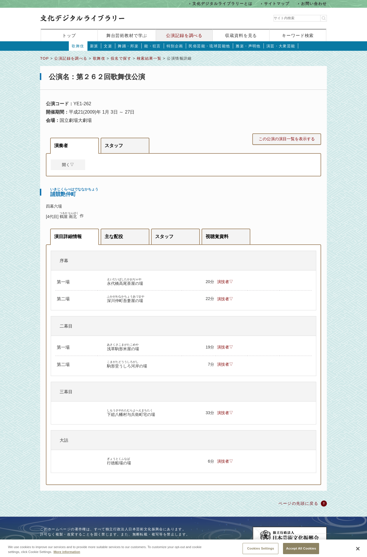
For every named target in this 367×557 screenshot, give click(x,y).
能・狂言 (152, 46)
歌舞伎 (78, 46)
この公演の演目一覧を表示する (287, 139)
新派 (94, 46)
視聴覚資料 (217, 236)
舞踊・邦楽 (128, 46)
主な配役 (114, 236)
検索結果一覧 (149, 58)
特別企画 (175, 46)
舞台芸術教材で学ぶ (126, 35)
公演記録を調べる (184, 35)
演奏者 (61, 145)
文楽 (108, 46)
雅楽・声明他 (248, 46)
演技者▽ (225, 281)
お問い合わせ (314, 3)
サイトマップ (277, 3)
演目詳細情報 (68, 236)
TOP (44, 58)
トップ (69, 35)
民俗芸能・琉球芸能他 (209, 46)
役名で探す (121, 58)
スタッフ (114, 145)
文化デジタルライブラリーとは (222, 3)
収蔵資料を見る (241, 35)
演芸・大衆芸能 (280, 46)
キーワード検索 (298, 35)
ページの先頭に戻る (298, 503)
